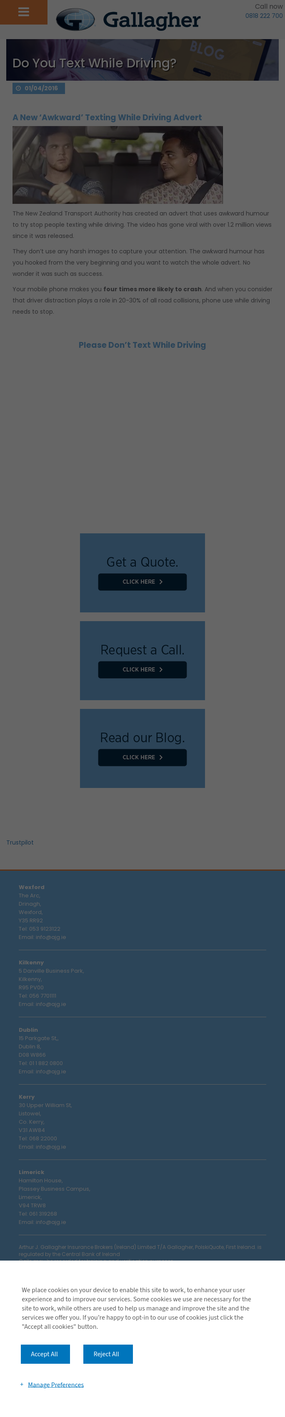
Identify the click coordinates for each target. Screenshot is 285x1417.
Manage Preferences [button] (56, 1384)
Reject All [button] (106, 1354)
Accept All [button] (44, 1354)
